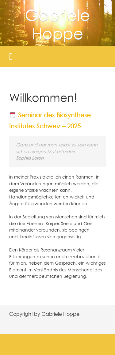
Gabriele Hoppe (57, 24)
